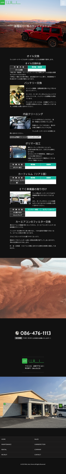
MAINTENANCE (6, 444)
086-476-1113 (36, 368)
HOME (3, 439)
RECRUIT (4, 455)
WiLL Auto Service (30, 464)
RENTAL (4, 449)
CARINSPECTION (39, 444)
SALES (36, 439)
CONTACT (37, 455)
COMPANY (37, 449)
